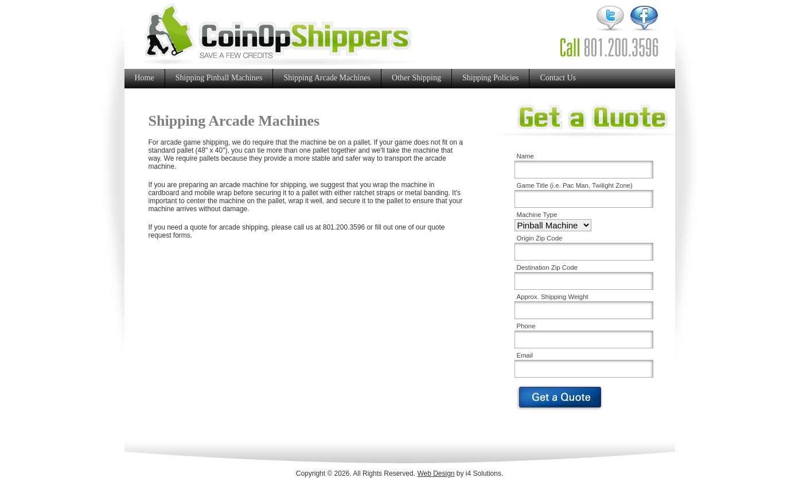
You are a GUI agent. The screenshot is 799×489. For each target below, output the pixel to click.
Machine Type (537, 214)
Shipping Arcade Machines (327, 77)
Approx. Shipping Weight (552, 296)
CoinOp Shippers (281, 34)
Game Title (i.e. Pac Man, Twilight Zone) (575, 185)
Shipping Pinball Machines (219, 77)
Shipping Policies (490, 77)
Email (525, 355)
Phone (526, 326)
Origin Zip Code (540, 238)
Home (144, 77)
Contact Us (558, 77)
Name (525, 156)
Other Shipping (416, 77)
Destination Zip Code (547, 267)
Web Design (435, 473)
